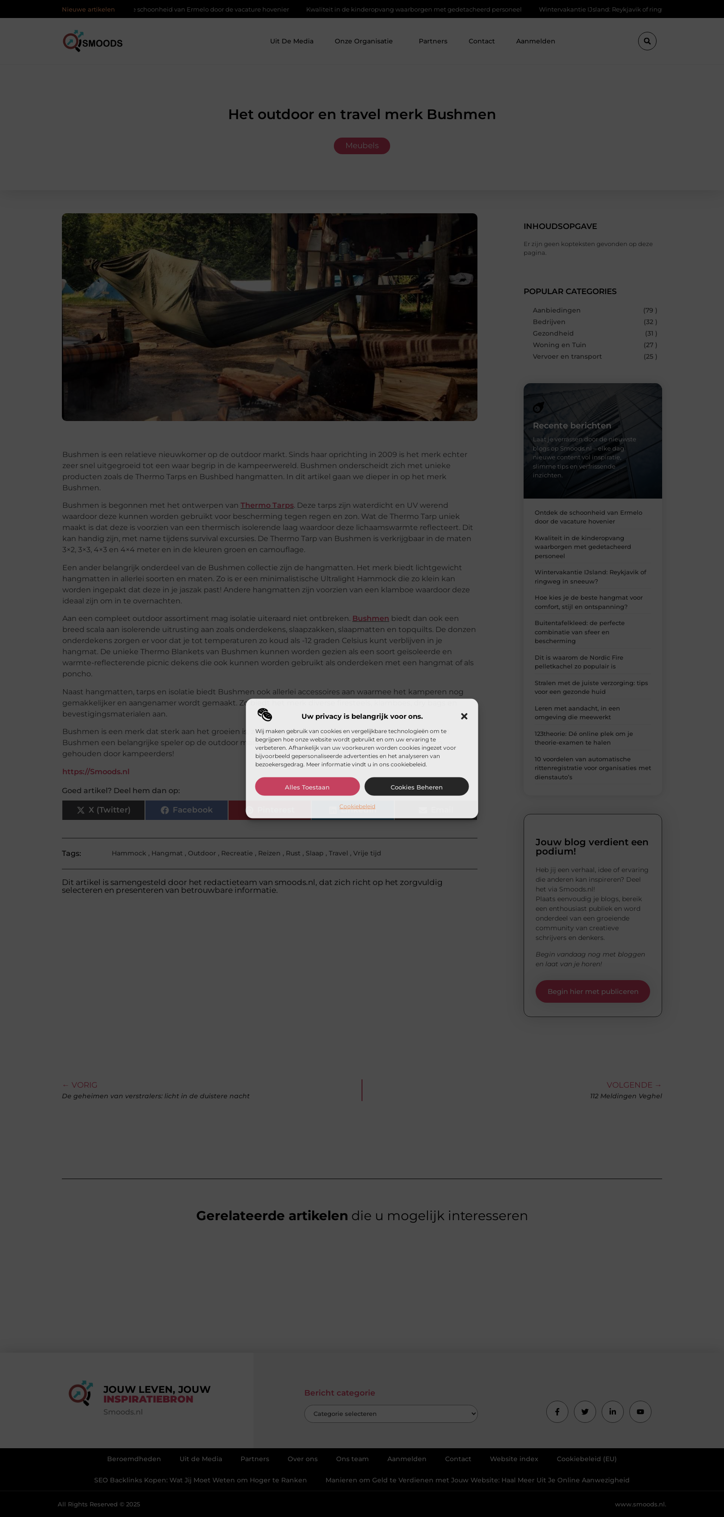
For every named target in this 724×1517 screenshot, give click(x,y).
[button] (464, 716)
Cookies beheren (417, 786)
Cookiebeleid (357, 805)
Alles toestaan (307, 786)
